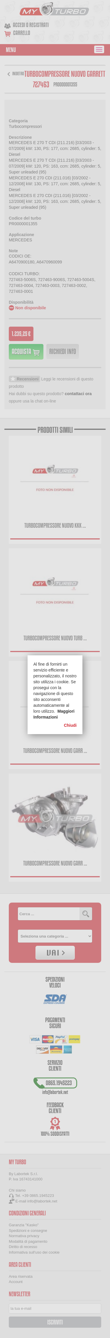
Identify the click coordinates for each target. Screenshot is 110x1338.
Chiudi (70, 725)
